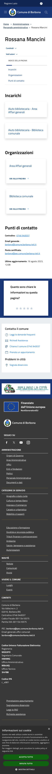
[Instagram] (28, 442)
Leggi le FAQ (12, 709)
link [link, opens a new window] (11, 751)
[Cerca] (46, 12)
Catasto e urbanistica (16, 509)
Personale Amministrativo (18, 478)
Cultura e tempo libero (16, 500)
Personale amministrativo (15, 27)
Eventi (9, 589)
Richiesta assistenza (16, 714)
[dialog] (26, 750)
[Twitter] (14, 442)
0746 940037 (23, 235)
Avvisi (9, 572)
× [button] (49, 729)
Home (6, 24)
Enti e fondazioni (14, 469)
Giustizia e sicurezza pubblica (20, 532)
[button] (26, 769)
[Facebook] (6, 442)
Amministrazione (21, 24)
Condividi (11, 48)
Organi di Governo (14, 455)
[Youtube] (21, 442)
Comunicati (11, 568)
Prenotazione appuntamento (19, 700)
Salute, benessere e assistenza (20, 545)
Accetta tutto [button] (26, 757)
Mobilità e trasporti (15, 514)
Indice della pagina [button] (17, 60)
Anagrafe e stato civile (16, 496)
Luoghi (9, 585)
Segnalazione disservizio (17, 705)
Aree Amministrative (16, 460)
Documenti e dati (14, 482)
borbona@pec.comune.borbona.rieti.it (22, 253)
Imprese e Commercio (16, 505)
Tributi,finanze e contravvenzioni (21, 536)
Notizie (9, 563)
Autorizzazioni (13, 550)
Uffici (8, 464)
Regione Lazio (10, 3)
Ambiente (11, 541)
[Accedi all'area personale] (41, 3)
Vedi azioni (12, 54)
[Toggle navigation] (5, 12)
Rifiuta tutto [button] (26, 763)
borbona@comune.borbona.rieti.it (20, 244)
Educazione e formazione (18, 527)
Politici (9, 473)
